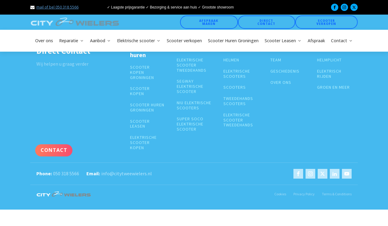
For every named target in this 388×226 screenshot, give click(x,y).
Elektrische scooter (139, 40)
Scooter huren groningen (147, 107)
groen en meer (333, 87)
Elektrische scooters (236, 74)
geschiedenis (284, 71)
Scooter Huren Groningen (233, 40)
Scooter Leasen (283, 40)
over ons (280, 82)
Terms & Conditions (337, 194)
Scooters (234, 87)
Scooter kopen (140, 91)
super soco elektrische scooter (190, 124)
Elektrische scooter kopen (143, 142)
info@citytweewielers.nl (126, 173)
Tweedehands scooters (238, 101)
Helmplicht (329, 60)
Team (275, 60)
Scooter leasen (140, 124)
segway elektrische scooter (190, 86)
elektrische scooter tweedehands (191, 65)
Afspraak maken (208, 22)
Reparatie (71, 40)
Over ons (44, 40)
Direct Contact (266, 22)
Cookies (280, 194)
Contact (342, 40)
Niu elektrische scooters (194, 105)
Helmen (231, 60)
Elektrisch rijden (329, 74)
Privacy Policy (304, 194)
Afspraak (316, 40)
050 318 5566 (66, 173)
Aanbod (100, 40)
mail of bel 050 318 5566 (57, 7)
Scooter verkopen (326, 22)
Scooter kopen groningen (142, 72)
